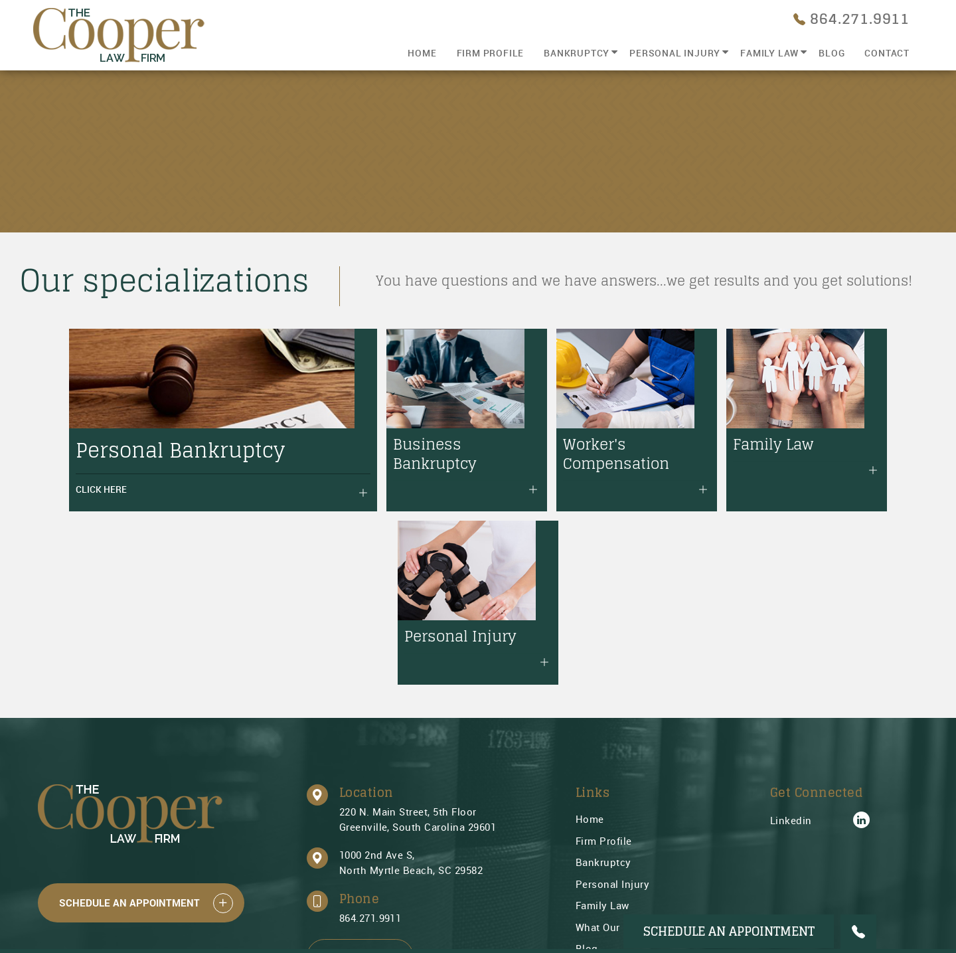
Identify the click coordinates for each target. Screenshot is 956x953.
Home (422, 52)
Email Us (360, 782)
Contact (887, 52)
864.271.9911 (370, 744)
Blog (831, 52)
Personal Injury (674, 52)
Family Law (769, 52)
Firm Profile (490, 52)
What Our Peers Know (628, 753)
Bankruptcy (576, 52)
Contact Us (602, 796)
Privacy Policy (610, 818)
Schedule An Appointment (129, 729)
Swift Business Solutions (162, 922)
